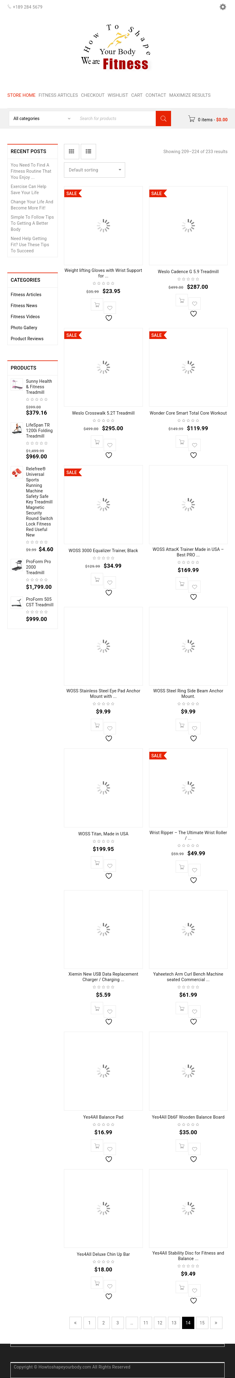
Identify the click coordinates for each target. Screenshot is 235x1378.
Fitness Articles (26, 294)
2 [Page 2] (103, 1322)
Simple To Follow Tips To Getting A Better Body (32, 223)
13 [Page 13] (173, 1322)
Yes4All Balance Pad (103, 1117)
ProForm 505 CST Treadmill (40, 602)
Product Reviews (27, 338)
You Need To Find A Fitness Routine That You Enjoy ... (31, 171)
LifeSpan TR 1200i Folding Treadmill (39, 431)
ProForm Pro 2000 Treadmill (38, 567)
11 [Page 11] (145, 1322)
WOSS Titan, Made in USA (103, 833)
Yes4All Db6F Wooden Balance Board (188, 1117)
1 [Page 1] (89, 1322)
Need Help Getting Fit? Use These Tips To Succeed (30, 244)
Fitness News (24, 305)
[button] (97, 304)
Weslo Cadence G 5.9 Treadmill (188, 271)
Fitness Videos (25, 316)
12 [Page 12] (159, 1322)
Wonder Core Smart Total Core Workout (188, 413)
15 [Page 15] (202, 1322)
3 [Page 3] (117, 1322)
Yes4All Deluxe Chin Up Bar (103, 1254)
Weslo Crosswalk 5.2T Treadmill (103, 413)
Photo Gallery (24, 327)
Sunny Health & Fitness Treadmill (39, 387)
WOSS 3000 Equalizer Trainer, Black (103, 550)
